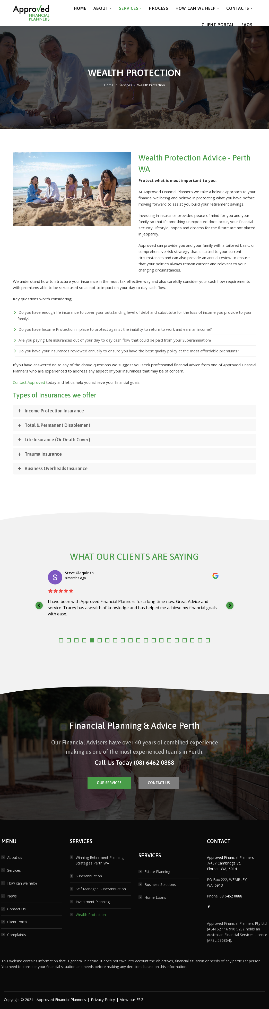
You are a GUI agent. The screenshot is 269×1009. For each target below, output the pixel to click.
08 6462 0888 (231, 896)
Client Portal (17, 921)
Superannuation (89, 876)
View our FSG (131, 999)
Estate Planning (157, 871)
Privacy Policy (103, 999)
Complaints (16, 934)
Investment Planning (93, 901)
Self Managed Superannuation (101, 888)
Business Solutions (160, 884)
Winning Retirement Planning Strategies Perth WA (100, 860)
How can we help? (22, 883)
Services (14, 870)
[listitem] (134, 606)
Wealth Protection (91, 914)
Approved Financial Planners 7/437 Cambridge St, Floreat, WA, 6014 (230, 863)
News (12, 896)
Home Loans (155, 897)
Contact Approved (29, 382)
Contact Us (16, 908)
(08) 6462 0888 (154, 762)
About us (14, 857)
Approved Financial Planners (61, 999)
